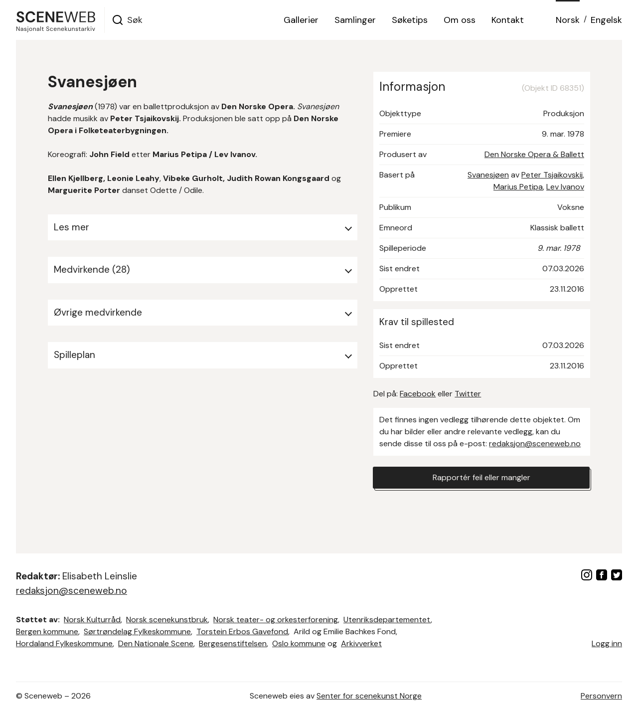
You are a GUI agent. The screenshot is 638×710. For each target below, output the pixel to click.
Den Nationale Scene (155, 643)
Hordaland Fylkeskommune (64, 643)
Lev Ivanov (565, 186)
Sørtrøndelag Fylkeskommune (137, 631)
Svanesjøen (488, 175)
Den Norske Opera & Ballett (534, 154)
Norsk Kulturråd (92, 619)
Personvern (601, 696)
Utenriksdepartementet (387, 619)
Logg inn (607, 643)
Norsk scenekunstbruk (167, 619)
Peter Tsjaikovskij (552, 175)
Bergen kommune (47, 631)
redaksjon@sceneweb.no (535, 443)
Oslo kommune (298, 643)
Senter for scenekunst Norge (369, 696)
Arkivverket (361, 643)
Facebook (418, 393)
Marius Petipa (518, 186)
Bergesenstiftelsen (233, 643)
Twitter (468, 393)
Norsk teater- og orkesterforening (275, 619)
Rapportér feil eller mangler (481, 477)
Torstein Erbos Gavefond (242, 631)
